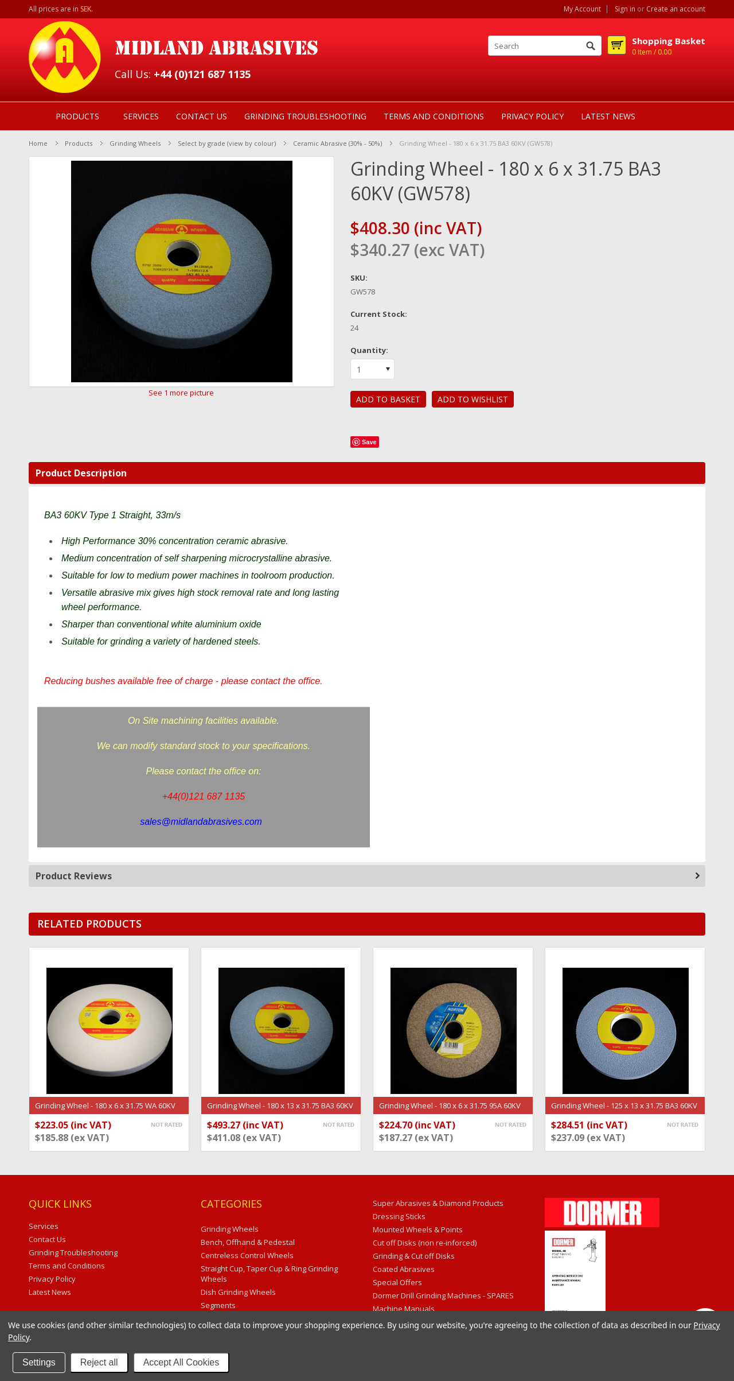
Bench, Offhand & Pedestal (248, 1242)
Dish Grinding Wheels (238, 1292)
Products (77, 116)
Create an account (675, 9)
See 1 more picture (181, 392)
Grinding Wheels (135, 143)
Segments (218, 1305)
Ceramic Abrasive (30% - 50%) (337, 143)
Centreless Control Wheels (247, 1255)
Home (38, 143)
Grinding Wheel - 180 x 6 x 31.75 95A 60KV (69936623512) (450, 1111)
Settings (39, 1362)
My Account (582, 9)
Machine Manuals (404, 1309)
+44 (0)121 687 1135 (202, 74)
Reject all (99, 1362)
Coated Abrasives (404, 1269)
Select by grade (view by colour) (227, 143)
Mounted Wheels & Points (418, 1229)
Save (369, 442)
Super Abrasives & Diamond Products (438, 1203)
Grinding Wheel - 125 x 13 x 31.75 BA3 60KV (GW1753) (624, 1111)
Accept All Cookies (181, 1362)
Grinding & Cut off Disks (414, 1256)
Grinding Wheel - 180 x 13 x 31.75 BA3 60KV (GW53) (280, 1111)
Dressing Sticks (399, 1216)
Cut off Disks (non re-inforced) (425, 1243)
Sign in (625, 9)
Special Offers (397, 1282)
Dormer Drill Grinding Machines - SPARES (443, 1295)
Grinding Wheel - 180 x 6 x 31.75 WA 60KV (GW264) (105, 1111)
